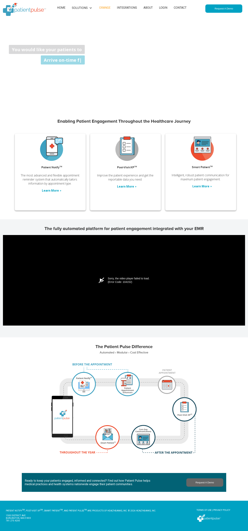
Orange (104, 7)
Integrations (127, 7)
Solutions (82, 8)
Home (61, 7)
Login (163, 7)
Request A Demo (224, 8)
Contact (180, 7)
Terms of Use (204, 510)
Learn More (51, 190)
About (148, 7)
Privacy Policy (221, 510)
